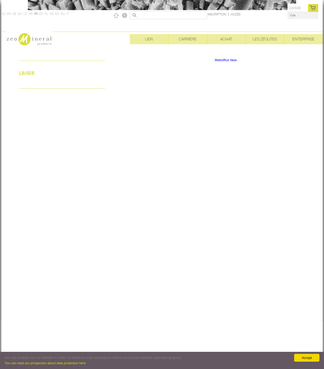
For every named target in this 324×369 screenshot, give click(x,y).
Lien (149, 39)
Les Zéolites (265, 39)
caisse (295, 8)
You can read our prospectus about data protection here (45, 363)
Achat (226, 39)
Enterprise (303, 39)
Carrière (188, 39)
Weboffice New (226, 60)
